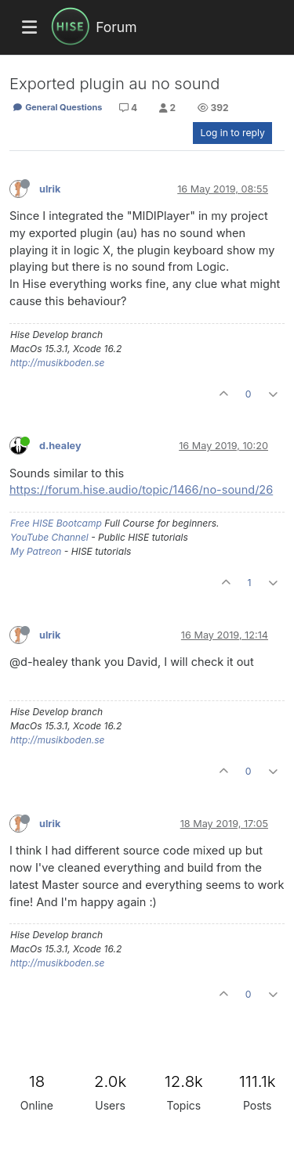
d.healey (60, 446)
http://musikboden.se (57, 363)
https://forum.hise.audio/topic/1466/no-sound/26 (141, 489)
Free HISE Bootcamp (56, 523)
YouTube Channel (49, 537)
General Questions (57, 107)
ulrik (49, 189)
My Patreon (35, 551)
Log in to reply (232, 133)
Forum (116, 27)
